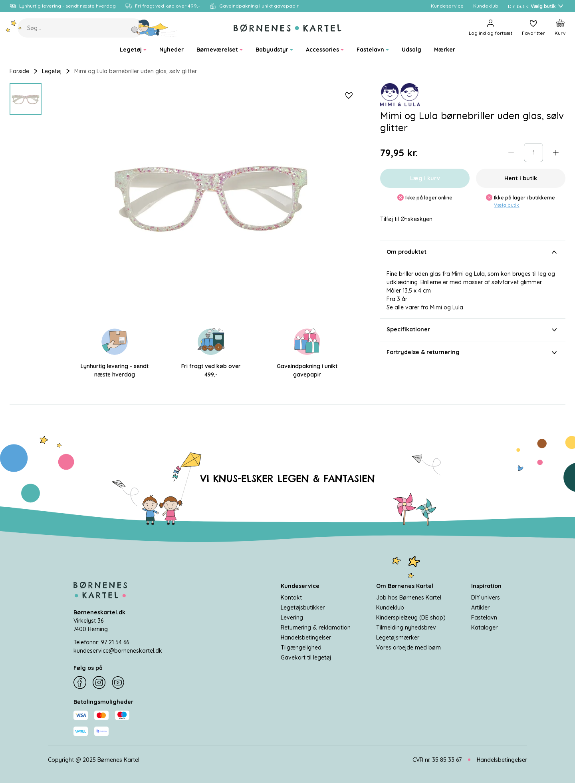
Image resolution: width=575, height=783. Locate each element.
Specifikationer (473, 330)
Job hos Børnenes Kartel (408, 597)
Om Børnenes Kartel (404, 585)
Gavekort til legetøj (306, 657)
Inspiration (486, 585)
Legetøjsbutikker (303, 607)
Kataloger (484, 627)
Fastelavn (484, 617)
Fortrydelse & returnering (473, 352)
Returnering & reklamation (316, 627)
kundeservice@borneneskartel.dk (117, 650)
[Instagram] (99, 682)
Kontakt (291, 597)
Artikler (480, 607)
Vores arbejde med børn (408, 647)
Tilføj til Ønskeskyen (406, 219)
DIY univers (485, 597)
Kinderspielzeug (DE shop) (411, 617)
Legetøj (51, 71)
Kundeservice (300, 585)
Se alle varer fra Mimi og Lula (425, 307)
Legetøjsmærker (397, 637)
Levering (292, 617)
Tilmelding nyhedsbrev (406, 627)
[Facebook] (79, 682)
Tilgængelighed (301, 647)
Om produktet (473, 252)
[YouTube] (118, 682)
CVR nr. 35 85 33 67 (437, 759)
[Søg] (154, 28)
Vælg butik (506, 205)
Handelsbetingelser (306, 637)
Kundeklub (390, 607)
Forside (19, 71)
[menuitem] (133, 50)
